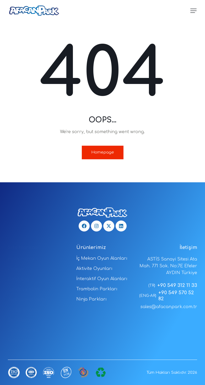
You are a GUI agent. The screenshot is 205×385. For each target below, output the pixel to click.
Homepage (102, 152)
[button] (193, 10)
